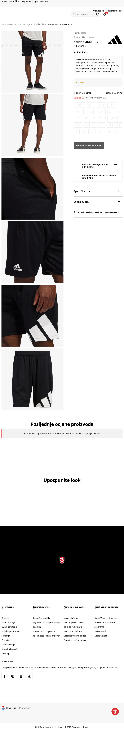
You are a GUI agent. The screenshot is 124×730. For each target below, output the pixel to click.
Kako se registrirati (72, 626)
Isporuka (36, 626)
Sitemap (5, 653)
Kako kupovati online (73, 622)
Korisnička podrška (41, 618)
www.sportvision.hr (49, 727)
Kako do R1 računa (72, 631)
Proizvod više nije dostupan (89, 145)
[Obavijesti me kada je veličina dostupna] (79, 105)
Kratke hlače (40, 24)
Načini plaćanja (70, 618)
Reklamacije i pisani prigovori (46, 635)
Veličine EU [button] (79, 98)
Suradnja (5, 635)
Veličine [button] (89, 98)
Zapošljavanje (8, 644)
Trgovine (5, 640)
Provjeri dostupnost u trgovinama (97, 212)
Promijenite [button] (25, 707)
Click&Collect (100, 635)
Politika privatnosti (10, 631)
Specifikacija (97, 191)
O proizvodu (97, 202)
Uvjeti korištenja (9, 626)
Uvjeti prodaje (8, 622)
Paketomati (100, 631)
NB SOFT (67, 727)
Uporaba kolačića (9, 649)
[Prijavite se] (104, 14)
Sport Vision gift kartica (105, 618)
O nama (5, 618)
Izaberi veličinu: (82, 93)
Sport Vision (7, 24)
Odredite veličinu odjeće (75, 640)
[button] (85, 14)
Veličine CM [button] (100, 98)
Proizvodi (19, 24)
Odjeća (29, 24)
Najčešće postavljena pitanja (46, 622)
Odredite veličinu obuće (74, 635)
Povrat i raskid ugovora (43, 631)
